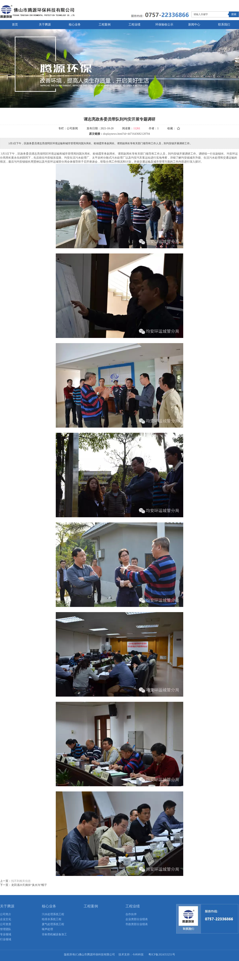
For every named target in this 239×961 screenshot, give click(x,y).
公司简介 (5, 914)
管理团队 (5, 929)
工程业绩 (132, 906)
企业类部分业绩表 (136, 919)
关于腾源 (7, 906)
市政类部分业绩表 (136, 924)
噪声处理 (47, 929)
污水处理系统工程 (53, 914)
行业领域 (5, 939)
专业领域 (5, 934)
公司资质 (5, 924)
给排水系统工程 (51, 919)
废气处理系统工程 (53, 924)
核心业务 (49, 906)
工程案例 (91, 906)
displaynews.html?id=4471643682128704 (126, 133)
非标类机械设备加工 (54, 934)
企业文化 (5, 919)
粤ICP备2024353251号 (161, 954)
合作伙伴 (131, 914)
